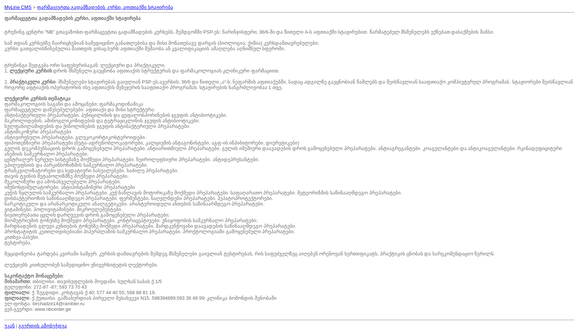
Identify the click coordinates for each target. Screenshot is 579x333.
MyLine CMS (17, 7)
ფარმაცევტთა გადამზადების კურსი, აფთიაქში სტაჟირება (105, 7)
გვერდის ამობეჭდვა (42, 326)
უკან (9, 326)
